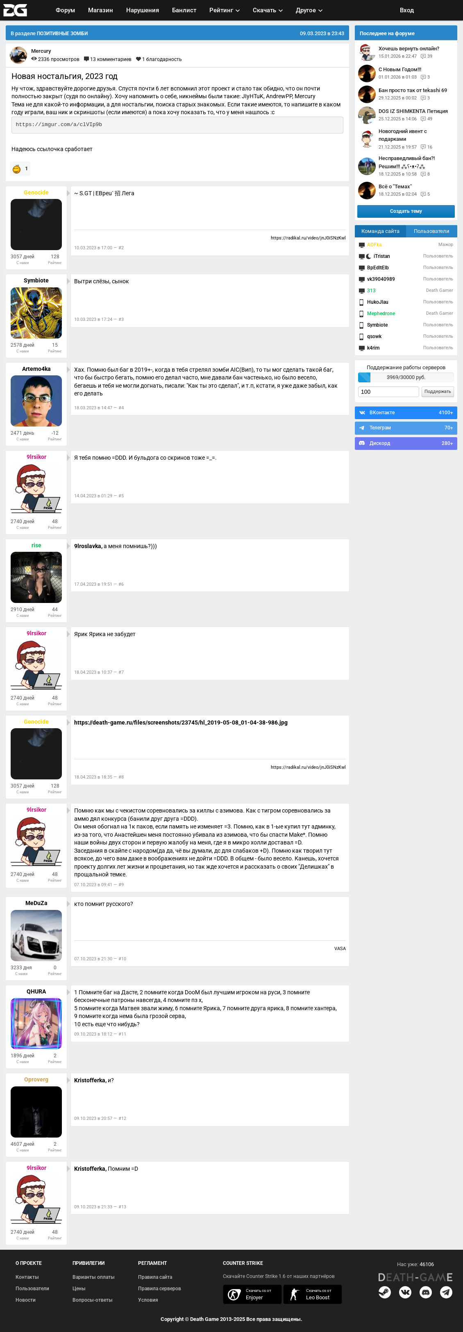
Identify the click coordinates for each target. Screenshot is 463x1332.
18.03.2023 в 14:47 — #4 (99, 408)
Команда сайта (380, 231)
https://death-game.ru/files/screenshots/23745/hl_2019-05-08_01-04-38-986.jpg (181, 722)
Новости (26, 1300)
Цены (79, 1288)
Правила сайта (155, 1277)
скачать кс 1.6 (308, 1294)
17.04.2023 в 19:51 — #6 (99, 584)
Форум (65, 10)
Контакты (27, 1277)
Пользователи (431, 231)
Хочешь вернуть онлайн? (409, 48)
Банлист (184, 10)
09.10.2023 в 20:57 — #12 (100, 1118)
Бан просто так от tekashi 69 (413, 90)
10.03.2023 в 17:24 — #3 (99, 319)
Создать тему (406, 211)
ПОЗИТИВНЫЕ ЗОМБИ (62, 33)
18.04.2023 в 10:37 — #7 (99, 672)
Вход (407, 10)
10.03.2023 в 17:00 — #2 (99, 248)
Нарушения (142, 10)
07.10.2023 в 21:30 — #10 (100, 959)
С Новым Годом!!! (400, 69)
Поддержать (437, 391)
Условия (148, 1300)
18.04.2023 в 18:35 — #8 (99, 777)
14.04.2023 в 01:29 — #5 (99, 496)
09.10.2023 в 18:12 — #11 (100, 1034)
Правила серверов (159, 1288)
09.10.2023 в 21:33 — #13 (100, 1207)
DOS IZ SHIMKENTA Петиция (413, 111)
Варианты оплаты (94, 1277)
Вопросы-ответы (93, 1300)
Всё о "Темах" (395, 186)
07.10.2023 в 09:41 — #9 (99, 884)
